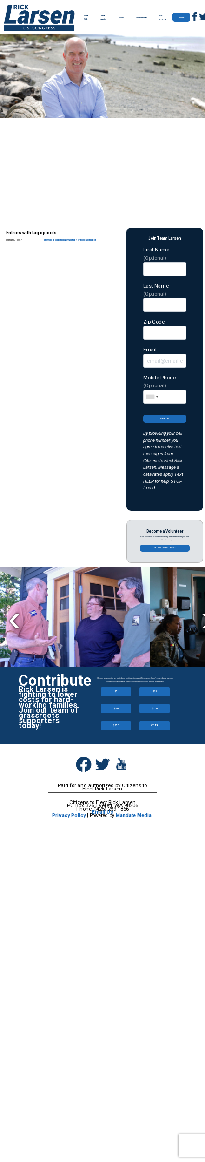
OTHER (154, 725)
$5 (116, 691)
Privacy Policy (69, 815)
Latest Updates (103, 17)
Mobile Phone (164, 389)
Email (164, 357)
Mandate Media (134, 815)
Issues (121, 17)
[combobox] (152, 396)
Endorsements (141, 17)
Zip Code (164, 329)
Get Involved (162, 17)
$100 (155, 709)
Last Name (164, 297)
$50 (116, 709)
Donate (181, 17)
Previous (14, 618)
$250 (116, 725)
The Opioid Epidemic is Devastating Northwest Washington (70, 240)
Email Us (102, 812)
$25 (154, 691)
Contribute (55, 680)
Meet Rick (86, 17)
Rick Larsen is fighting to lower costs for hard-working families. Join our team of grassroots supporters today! (49, 707)
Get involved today (164, 548)
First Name (164, 261)
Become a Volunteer (164, 531)
